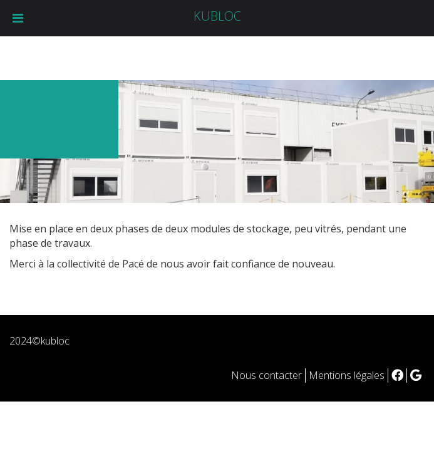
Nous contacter (266, 375)
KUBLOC (217, 16)
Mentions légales (347, 375)
